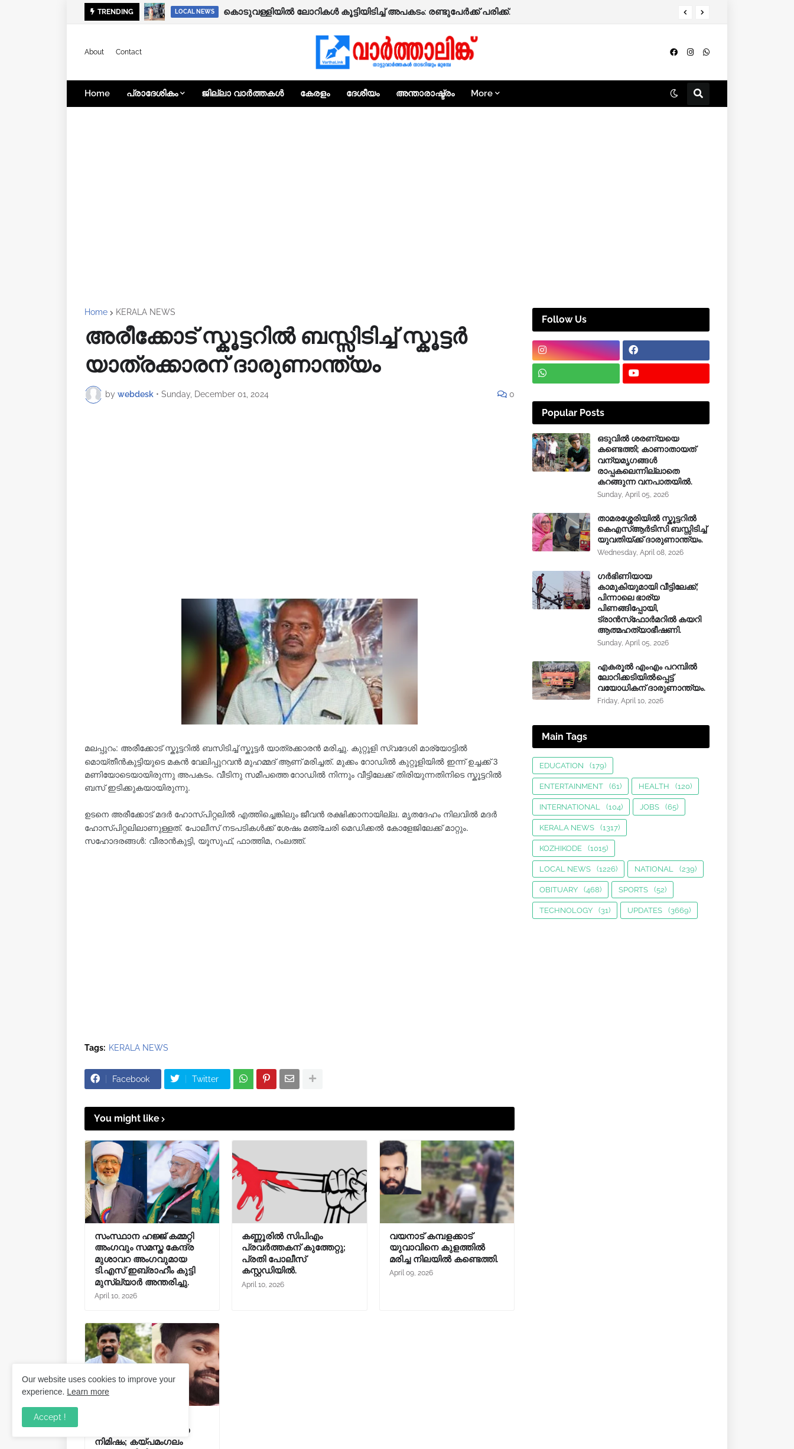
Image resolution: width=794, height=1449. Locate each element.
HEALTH (665, 786)
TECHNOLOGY (574, 910)
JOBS (659, 807)
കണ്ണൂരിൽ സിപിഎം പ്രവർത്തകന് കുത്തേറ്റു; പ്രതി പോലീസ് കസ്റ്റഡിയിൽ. (294, 1253)
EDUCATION (572, 766)
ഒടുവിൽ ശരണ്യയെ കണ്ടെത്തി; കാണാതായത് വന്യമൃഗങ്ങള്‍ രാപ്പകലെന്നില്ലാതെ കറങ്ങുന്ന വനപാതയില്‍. (646, 460)
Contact (129, 52)
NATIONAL (665, 869)
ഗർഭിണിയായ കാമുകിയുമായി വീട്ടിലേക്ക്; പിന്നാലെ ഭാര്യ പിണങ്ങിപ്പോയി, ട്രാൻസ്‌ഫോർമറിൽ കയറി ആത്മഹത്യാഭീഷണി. (649, 603)
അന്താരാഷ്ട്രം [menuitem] (425, 93)
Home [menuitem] (97, 93)
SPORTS (642, 890)
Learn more (88, 1391)
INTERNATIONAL (581, 807)
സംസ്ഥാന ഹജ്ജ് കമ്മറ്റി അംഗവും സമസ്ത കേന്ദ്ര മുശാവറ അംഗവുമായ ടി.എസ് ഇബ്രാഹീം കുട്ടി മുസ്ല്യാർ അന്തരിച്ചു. (145, 1259)
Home (96, 312)
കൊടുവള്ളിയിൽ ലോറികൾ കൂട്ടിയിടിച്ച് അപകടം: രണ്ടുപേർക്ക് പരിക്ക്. (366, 12)
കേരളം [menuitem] (315, 93)
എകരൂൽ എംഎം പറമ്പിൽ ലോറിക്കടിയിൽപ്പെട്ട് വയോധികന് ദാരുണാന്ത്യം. (651, 677)
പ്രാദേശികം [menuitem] (152, 93)
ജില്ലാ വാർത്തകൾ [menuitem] (242, 93)
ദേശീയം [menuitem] (362, 93)
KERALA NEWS (145, 312)
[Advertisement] (397, 207)
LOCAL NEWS (578, 869)
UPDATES (659, 910)
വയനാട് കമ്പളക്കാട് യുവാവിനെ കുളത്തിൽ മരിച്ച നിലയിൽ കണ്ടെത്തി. (443, 1248)
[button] (685, 12)
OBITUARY (570, 890)
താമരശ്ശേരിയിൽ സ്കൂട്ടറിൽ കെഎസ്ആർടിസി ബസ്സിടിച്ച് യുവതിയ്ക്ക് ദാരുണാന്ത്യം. (652, 529)
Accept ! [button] (50, 1417)
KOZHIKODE (573, 848)
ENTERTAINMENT (580, 786)
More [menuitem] (482, 93)
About (94, 52)
